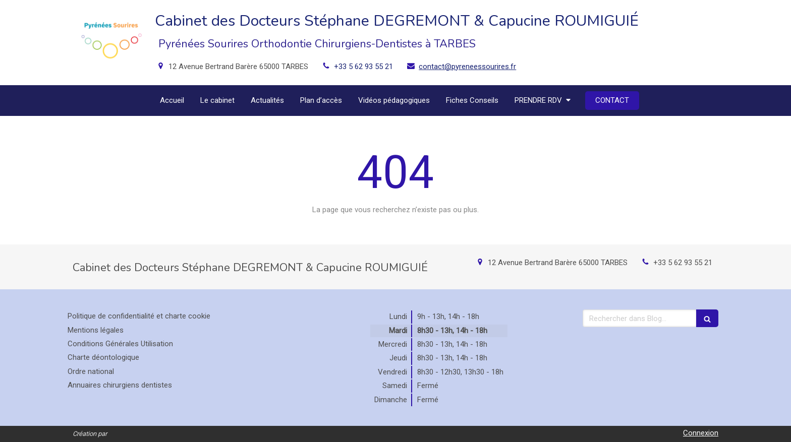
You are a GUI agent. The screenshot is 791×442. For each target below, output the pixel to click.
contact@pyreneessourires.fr (467, 66)
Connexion (700, 432)
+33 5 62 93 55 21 (363, 66)
